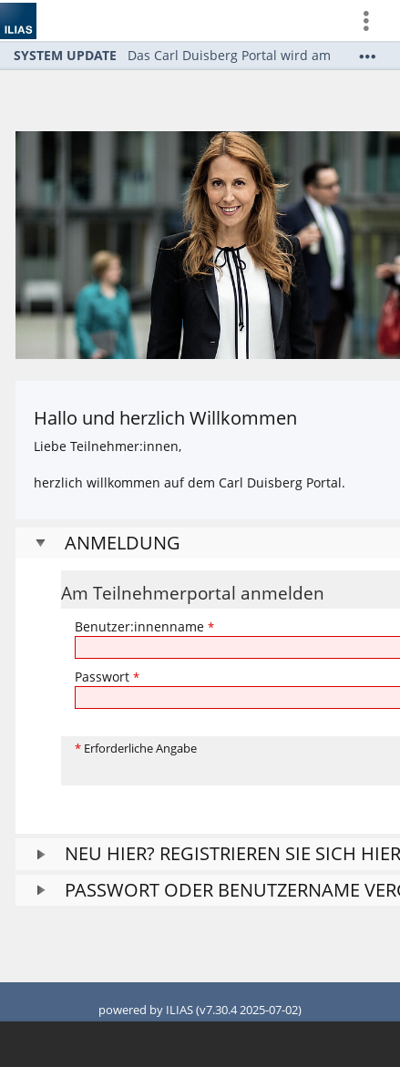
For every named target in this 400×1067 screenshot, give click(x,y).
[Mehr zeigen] (367, 56)
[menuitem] (373, 20)
